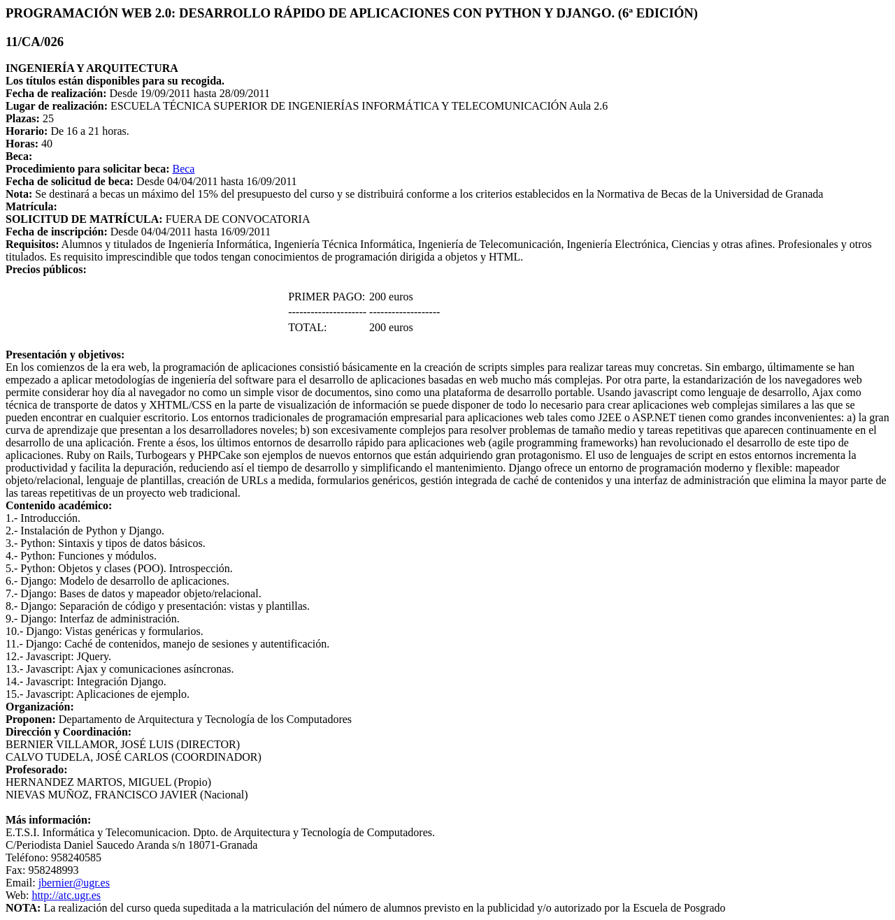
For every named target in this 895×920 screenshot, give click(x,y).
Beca (183, 169)
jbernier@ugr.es (74, 883)
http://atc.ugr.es (66, 895)
